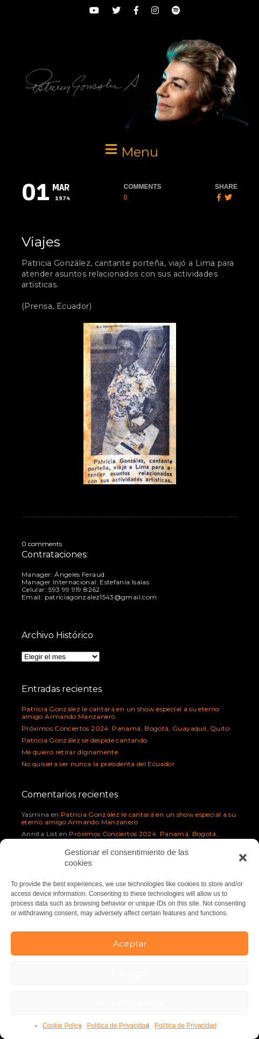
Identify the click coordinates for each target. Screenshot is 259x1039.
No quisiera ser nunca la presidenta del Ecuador (98, 764)
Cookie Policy (62, 1025)
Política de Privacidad (118, 1025)
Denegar (129, 973)
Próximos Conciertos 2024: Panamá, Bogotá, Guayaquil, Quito (125, 728)
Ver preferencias (129, 1003)
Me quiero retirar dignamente (70, 752)
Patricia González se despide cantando (84, 740)
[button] (242, 857)
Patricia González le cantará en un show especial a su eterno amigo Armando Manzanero (121, 712)
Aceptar (129, 943)
